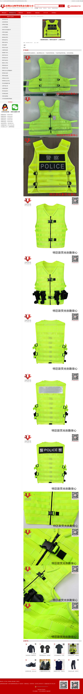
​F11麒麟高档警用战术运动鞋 (45, 671)
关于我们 (5, 681)
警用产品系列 (33, 16)
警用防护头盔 (5, 68)
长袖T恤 (40, 8)
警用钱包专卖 (5, 57)
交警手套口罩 (5, 85)
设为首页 (73, 1)
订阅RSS (17, 681)
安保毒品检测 (5, 93)
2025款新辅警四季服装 (7, 98)
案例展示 (29, 12)
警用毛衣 (45, 8)
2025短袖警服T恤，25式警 (59, 655)
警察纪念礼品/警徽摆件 (7, 70)
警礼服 (49, 8)
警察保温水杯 (5, 65)
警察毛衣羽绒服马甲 (6, 29)
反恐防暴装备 (5, 22)
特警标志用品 (5, 34)
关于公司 (45, 12)
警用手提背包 (5, 60)
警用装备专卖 (5, 19)
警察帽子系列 (5, 52)
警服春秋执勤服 (55, 8)
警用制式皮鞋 (5, 73)
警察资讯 (21, 12)
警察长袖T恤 (5, 42)
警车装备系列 (5, 90)
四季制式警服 (5, 24)
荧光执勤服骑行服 (6, 83)
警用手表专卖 (5, 55)
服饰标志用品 (5, 37)
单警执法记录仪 (5, 78)
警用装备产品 (12, 12)
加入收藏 (77, 1)
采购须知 (37, 12)
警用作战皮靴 (5, 75)
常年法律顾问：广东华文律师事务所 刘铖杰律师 (41, 691)
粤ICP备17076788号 (41, 689)
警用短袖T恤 (5, 39)
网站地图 (81, 1)
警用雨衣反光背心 (6, 80)
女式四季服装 (5, 27)
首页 (29, 16)
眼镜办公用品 (5, 62)
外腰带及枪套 (5, 50)
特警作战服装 (5, 32)
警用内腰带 (4, 45)
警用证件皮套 (5, 47)
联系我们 (54, 12)
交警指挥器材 (5, 88)
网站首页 (4, 12)
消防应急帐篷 (5, 96)
